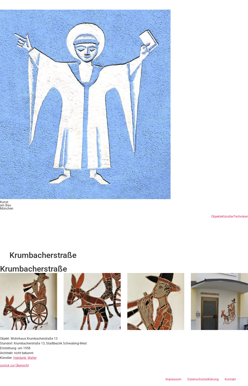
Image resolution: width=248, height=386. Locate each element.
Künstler (228, 216)
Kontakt (230, 379)
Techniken (241, 216)
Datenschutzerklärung (203, 379)
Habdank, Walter (25, 358)
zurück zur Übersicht (14, 365)
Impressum (173, 379)
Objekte (216, 216)
